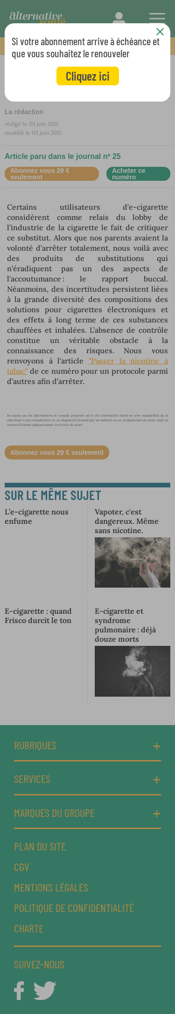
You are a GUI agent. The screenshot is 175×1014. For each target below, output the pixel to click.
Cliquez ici (88, 76)
